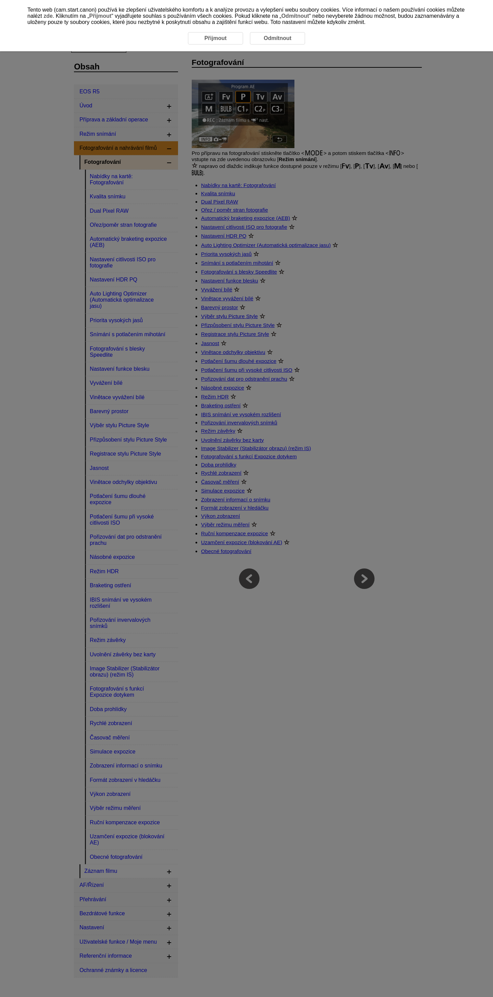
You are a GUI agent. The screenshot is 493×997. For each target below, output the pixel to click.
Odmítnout (295, 16)
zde (48, 16)
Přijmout (100, 16)
